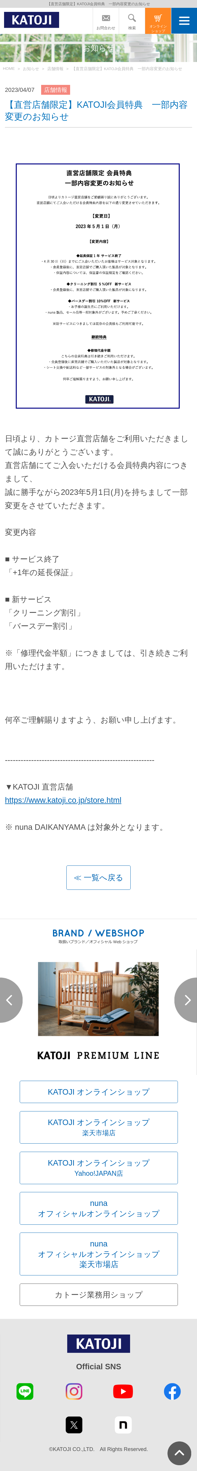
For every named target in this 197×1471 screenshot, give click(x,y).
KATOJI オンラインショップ (99, 1091)
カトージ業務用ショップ (99, 1294)
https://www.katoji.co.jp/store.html (63, 800)
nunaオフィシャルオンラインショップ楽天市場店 (99, 1254)
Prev (11, 1000)
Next (185, 1000)
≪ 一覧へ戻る (98, 877)
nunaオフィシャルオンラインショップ (99, 1208)
